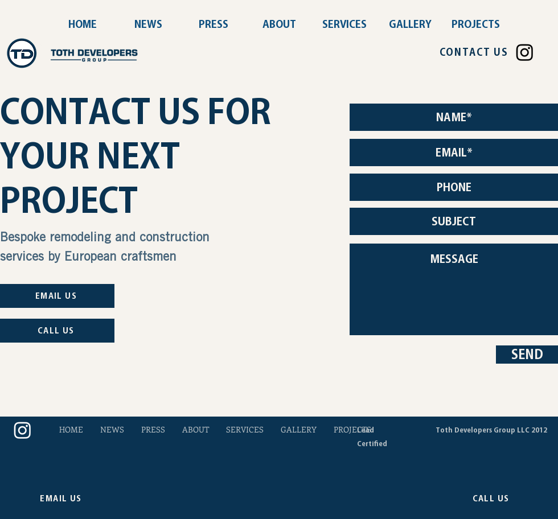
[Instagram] (525, 52)
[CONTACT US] (473, 52)
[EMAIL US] (57, 296)
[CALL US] (57, 331)
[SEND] (527, 354)
